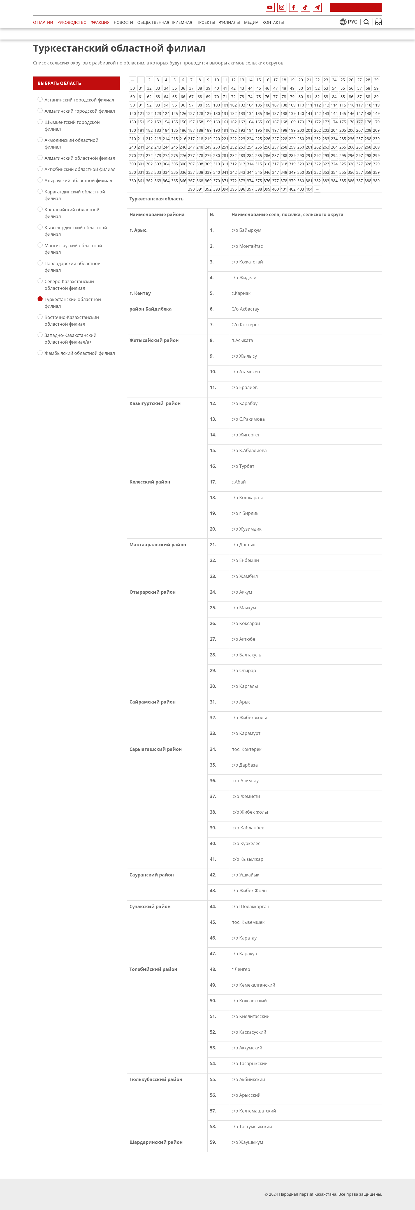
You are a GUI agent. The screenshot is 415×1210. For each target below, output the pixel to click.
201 (309, 130)
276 (183, 155)
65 (174, 96)
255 (258, 147)
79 (292, 96)
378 (283, 180)
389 (376, 180)
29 (376, 79)
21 (309, 79)
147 (359, 113)
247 (191, 147)
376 (267, 180)
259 (292, 147)
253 (241, 147)
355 (342, 172)
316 (267, 163)
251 (225, 147)
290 (300, 155)
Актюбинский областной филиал (80, 169)
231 (309, 138)
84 (334, 96)
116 (351, 105)
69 (208, 96)
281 (225, 155)
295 (342, 155)
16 (267, 79)
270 (132, 155)
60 (132, 96)
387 (359, 180)
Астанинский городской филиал (79, 100)
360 (132, 180)
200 (300, 130)
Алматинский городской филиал (80, 111)
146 (351, 113)
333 (157, 172)
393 (216, 189)
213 (157, 138)
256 (267, 147)
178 (368, 121)
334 (166, 172)
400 (275, 189)
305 (174, 163)
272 (149, 155)
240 (132, 147)
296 (351, 155)
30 (132, 88)
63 (158, 96)
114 (334, 105)
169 (292, 121)
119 (376, 105)
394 (225, 189)
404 (309, 189)
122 (149, 113)
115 (342, 105)
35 (174, 88)
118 (368, 105)
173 (326, 121)
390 (191, 189)
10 (216, 79)
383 (326, 180)
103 (241, 105)
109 (292, 105)
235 (342, 138)
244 (166, 147)
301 (141, 163)
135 (258, 113)
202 (317, 130)
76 (267, 96)
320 (300, 163)
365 (174, 180)
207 (359, 130)
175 (342, 121)
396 (241, 189)
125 (174, 113)
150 (132, 121)
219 (208, 138)
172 (317, 121)
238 (368, 138)
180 (132, 130)
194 (250, 130)
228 (283, 138)
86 (351, 96)
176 (351, 121)
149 (376, 113)
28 (368, 79)
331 (141, 172)
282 (233, 155)
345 (258, 172)
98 (200, 105)
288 (283, 155)
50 (300, 88)
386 (351, 180)
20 (300, 79)
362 (149, 180)
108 (283, 105)
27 (359, 79)
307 (191, 163)
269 (376, 147)
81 (309, 96)
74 (250, 96)
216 (183, 138)
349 (292, 172)
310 (216, 163)
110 (300, 105)
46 (267, 88)
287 (275, 155)
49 (292, 88)
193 (241, 130)
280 (216, 155)
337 (191, 172)
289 (292, 155)
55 (342, 88)
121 (141, 113)
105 (258, 105)
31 (141, 88)
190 (216, 130)
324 (334, 163)
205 (342, 130)
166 (267, 121)
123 (157, 113)
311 (225, 163)
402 (292, 189)
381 (309, 180)
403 (300, 189)
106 (267, 105)
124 (166, 113)
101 (225, 105)
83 (326, 96)
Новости (123, 22)
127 (191, 113)
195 (258, 130)
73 (242, 96)
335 (174, 172)
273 (157, 155)
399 (267, 189)
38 (200, 88)
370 (216, 180)
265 (342, 147)
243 (157, 147)
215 (174, 138)
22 (317, 79)
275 (174, 155)
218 (199, 138)
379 (292, 180)
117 (359, 105)
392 (208, 189)
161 (225, 121)
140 (300, 113)
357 (359, 172)
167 (275, 121)
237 (359, 138)
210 (132, 138)
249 (208, 147)
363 (157, 180)
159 (208, 121)
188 (199, 130)
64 (166, 96)
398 (258, 189)
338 (199, 172)
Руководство (72, 22)
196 (267, 130)
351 (309, 172)
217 (191, 138)
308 (199, 163)
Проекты (205, 22)
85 (342, 96)
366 (183, 180)
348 (283, 172)
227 (275, 138)
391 (199, 189)
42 (233, 88)
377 (275, 180)
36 (183, 88)
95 (174, 105)
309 (208, 163)
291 (309, 155)
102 (233, 105)
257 (275, 147)
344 (250, 172)
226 (267, 138)
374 (250, 180)
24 (334, 79)
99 (208, 105)
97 (191, 105)
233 (326, 138)
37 (191, 88)
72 (233, 96)
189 (208, 130)
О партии (43, 22)
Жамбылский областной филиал (80, 353)
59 (376, 88)
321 (309, 163)
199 (292, 130)
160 (216, 121)
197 (275, 130)
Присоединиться (356, 7)
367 (191, 180)
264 (334, 147)
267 (359, 147)
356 (351, 172)
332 (149, 172)
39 (208, 88)
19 (292, 79)
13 (242, 79)
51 (309, 88)
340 (216, 172)
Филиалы (229, 22)
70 (216, 96)
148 (368, 113)
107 (275, 105)
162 (233, 121)
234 (334, 138)
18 (284, 79)
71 (225, 96)
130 (216, 113)
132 (233, 113)
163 (241, 121)
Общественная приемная (164, 22)
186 (183, 130)
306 (183, 163)
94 (166, 105)
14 (250, 79)
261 (309, 147)
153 (157, 121)
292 (317, 155)
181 (141, 130)
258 (283, 147)
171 (309, 121)
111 (309, 105)
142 (317, 113)
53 (326, 88)
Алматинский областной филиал (80, 158)
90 (132, 105)
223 (241, 138)
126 (183, 113)
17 (275, 79)
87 (359, 96)
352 (317, 172)
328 (368, 163)
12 (233, 79)
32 (149, 88)
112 (317, 105)
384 (334, 180)
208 (368, 130)
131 (225, 113)
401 (283, 189)
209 (376, 130)
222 (233, 138)
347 (275, 172)
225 (258, 138)
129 (208, 113)
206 (351, 130)
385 (342, 180)
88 (368, 96)
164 (250, 121)
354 (334, 172)
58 (368, 88)
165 (258, 121)
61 (141, 96)
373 (241, 180)
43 (242, 88)
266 (351, 147)
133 (241, 113)
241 (141, 147)
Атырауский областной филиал (78, 180)
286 (267, 155)
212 (149, 138)
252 (233, 147)
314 (250, 163)
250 (216, 147)
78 (284, 96)
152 (149, 121)
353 (326, 172)
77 (275, 96)
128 (199, 113)
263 (326, 147)
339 (208, 172)
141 (309, 113)
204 (334, 130)
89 (376, 96)
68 (200, 96)
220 (216, 138)
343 (241, 172)
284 (250, 155)
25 (342, 79)
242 (149, 147)
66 (183, 96)
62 (149, 96)
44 (250, 88)
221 (225, 138)
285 (258, 155)
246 (183, 147)
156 (183, 121)
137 (275, 113)
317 (275, 163)
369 (208, 180)
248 (199, 147)
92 (149, 105)
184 (166, 130)
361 (141, 180)
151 (141, 121)
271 (141, 155)
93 (158, 105)
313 (241, 163)
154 (166, 121)
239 (376, 138)
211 (141, 138)
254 (250, 147)
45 (258, 88)
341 (225, 172)
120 (132, 113)
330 (132, 172)
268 (368, 147)
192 (233, 130)
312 (233, 163)
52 (317, 88)
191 (225, 130)
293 (326, 155)
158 (199, 121)
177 (359, 121)
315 (258, 163)
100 (216, 105)
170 (300, 121)
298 (368, 155)
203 (326, 130)
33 (158, 88)
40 (216, 88)
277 (191, 155)
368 (199, 180)
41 (225, 88)
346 (267, 172)
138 (283, 113)
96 (183, 105)
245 (174, 147)
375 (258, 180)
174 (334, 121)
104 (250, 105)
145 (342, 113)
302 (149, 163)
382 (317, 180)
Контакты (273, 22)
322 (317, 163)
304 (166, 163)
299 (376, 155)
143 (326, 113)
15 (258, 79)
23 (326, 79)
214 (166, 138)
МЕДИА (251, 22)
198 (283, 130)
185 (174, 130)
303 (157, 163)
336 (183, 172)
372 (233, 180)
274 (166, 155)
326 (351, 163)
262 (317, 147)
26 (351, 79)
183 (157, 130)
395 (233, 189)
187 (191, 130)
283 (241, 155)
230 (300, 138)
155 (174, 121)
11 (225, 79)
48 (284, 88)
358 (368, 172)
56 (351, 88)
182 (149, 130)
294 (334, 155)
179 (376, 121)
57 (359, 88)
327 (359, 163)
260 (300, 147)
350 (300, 172)
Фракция (100, 22)
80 (300, 96)
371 (225, 180)
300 (132, 163)
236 (351, 138)
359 (376, 172)
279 (208, 155)
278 (199, 155)
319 (292, 163)
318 (283, 163)
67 (191, 96)
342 (233, 172)
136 (267, 113)
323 (326, 163)
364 (166, 180)
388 (368, 180)
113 (326, 105)
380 (300, 180)
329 (376, 163)
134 (250, 113)
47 (275, 88)
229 (292, 138)
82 (317, 96)
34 (166, 88)
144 (334, 113)
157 (191, 121)
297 (359, 155)
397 (250, 189)
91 (141, 105)
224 (250, 138)
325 (342, 163)
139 (292, 113)
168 (283, 121)
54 (334, 88)
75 (258, 96)
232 (317, 138)
